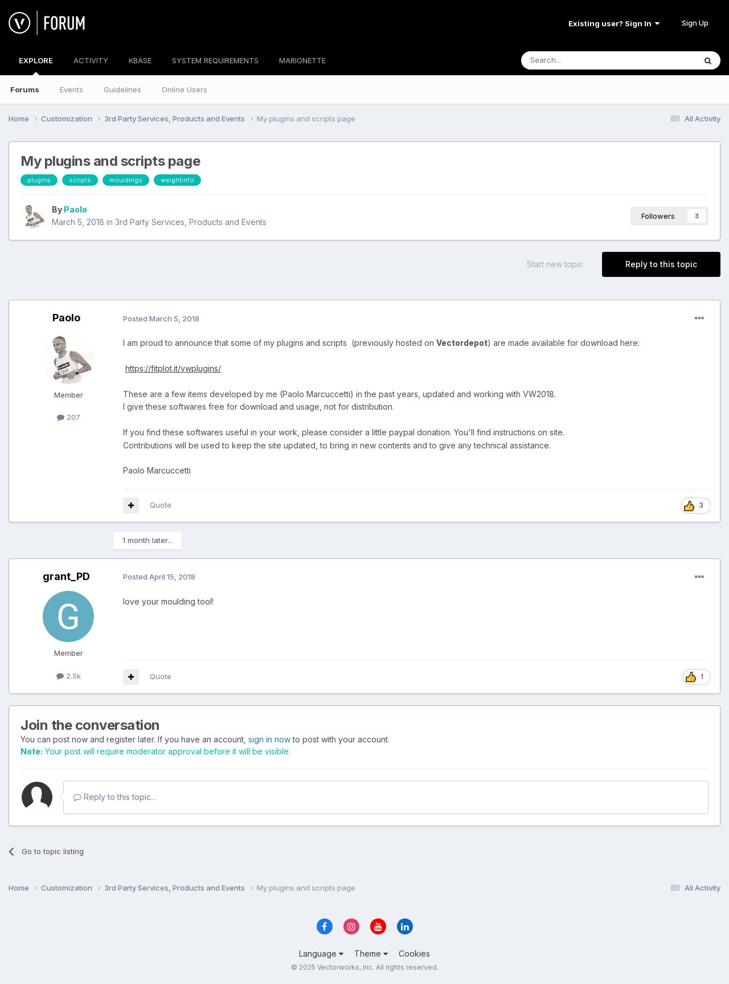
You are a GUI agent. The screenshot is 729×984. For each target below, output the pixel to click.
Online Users (184, 89)
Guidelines (122, 89)
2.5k (68, 675)
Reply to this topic (661, 264)
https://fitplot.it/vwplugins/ (173, 368)
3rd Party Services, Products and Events (191, 222)
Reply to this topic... (114, 797)
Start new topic (555, 264)
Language (321, 953)
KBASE (140, 60)
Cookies (414, 953)
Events (71, 89)
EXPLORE (36, 65)
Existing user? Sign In (614, 23)
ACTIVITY (90, 60)
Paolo (75, 209)
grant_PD (66, 576)
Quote (160, 504)
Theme (371, 953)
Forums (24, 89)
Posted (161, 318)
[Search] (579, 60)
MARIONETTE (302, 60)
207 (68, 417)
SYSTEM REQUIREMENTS (215, 60)
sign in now (269, 739)
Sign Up (695, 22)
